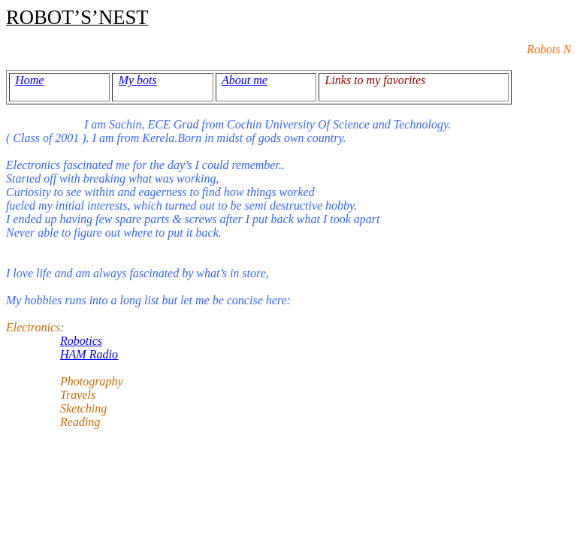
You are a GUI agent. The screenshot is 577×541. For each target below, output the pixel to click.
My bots (138, 80)
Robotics (81, 340)
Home (29, 80)
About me (244, 80)
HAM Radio (89, 354)
